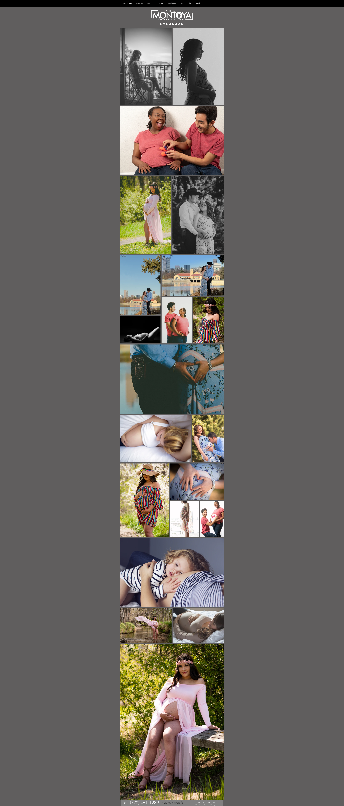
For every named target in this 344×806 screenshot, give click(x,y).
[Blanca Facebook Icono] (204, 802)
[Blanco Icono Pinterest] (209, 802)
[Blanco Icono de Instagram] (214, 802)
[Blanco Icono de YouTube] (199, 802)
